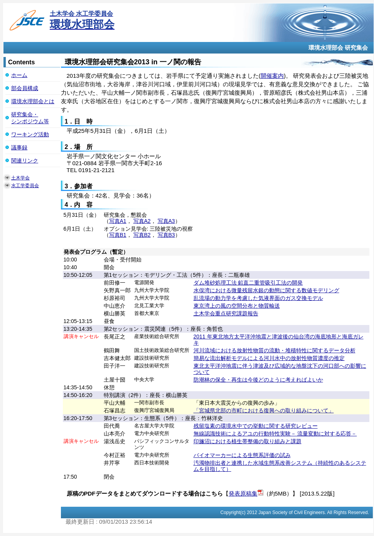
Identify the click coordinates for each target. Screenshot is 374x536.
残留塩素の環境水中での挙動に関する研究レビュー (256, 426)
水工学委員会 (25, 185)
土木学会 (20, 178)
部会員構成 (24, 88)
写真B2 (142, 235)
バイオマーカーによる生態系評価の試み (242, 455)
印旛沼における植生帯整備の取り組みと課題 (248, 441)
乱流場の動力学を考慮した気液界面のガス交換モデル (258, 298)
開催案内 (272, 75)
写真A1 (117, 221)
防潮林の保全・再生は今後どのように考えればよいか (258, 380)
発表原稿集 (243, 493)
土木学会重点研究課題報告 (226, 313)
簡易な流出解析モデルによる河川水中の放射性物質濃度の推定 (269, 358)
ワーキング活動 (30, 134)
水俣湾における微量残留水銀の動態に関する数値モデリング (266, 290)
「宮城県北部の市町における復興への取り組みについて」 (264, 410)
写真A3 (166, 221)
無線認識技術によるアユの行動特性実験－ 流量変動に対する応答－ (275, 433)
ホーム (19, 75)
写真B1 (117, 235)
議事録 (19, 147)
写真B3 (166, 235)
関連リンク (24, 160)
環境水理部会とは (32, 101)
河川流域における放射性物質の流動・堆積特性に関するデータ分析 (274, 350)
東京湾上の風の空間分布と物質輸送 (237, 306)
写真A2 (142, 221)
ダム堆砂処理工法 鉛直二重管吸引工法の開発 (248, 283)
